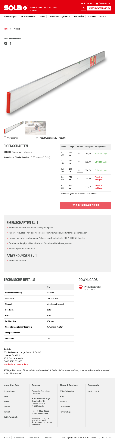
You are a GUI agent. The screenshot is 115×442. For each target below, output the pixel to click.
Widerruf (63, 402)
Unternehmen (9, 391)
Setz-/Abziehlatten (28, 16)
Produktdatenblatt (97, 288)
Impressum (19, 437)
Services (47, 7)
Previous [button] (9, 83)
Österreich (103, 3)
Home (6, 29)
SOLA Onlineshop (67, 391)
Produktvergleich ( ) (52, 138)
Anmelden (86, 3)
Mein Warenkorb (99, 8)
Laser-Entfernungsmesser (59, 16)
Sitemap (48, 437)
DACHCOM (106, 437)
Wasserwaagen (10, 16)
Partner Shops (65, 412)
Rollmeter (92, 16)
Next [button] (105, 83)
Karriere (7, 407)
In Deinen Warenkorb (85, 205)
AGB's (7, 437)
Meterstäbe (79, 16)
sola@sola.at (43, 414)
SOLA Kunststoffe (11, 417)
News (6, 397)
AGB (61, 397)
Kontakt (7, 412)
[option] (57, 84)
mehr (101, 17)
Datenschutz (65, 407)
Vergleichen (13, 138)
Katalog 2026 (93, 391)
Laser (42, 16)
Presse (6, 402)
